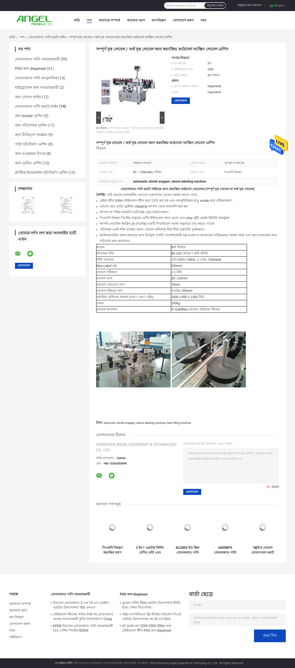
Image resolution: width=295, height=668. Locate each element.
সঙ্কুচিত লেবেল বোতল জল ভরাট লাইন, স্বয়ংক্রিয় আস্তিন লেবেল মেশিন (262, 550)
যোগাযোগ (180, 100)
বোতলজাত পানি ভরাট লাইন (47, 37)
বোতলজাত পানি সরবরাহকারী (37, 59)
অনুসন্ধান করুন (215, 5)
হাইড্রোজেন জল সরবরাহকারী (37, 87)
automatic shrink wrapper (119, 423)
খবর (203, 20)
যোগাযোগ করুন (183, 20)
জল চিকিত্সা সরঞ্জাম (31, 135)
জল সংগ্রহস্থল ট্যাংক (30, 153)
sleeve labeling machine (150, 423)
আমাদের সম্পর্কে (109, 20)
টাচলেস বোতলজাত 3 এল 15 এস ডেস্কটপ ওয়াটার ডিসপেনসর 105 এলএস (81, 605)
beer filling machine (179, 423)
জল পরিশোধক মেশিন (31, 125)
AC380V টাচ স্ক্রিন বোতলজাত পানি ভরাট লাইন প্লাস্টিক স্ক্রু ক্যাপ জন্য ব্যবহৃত (187, 550)
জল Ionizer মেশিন (29, 116)
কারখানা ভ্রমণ (136, 20)
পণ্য (89, 20)
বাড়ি (77, 20)
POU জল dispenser (30, 68)
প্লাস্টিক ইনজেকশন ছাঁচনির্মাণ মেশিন (41, 172)
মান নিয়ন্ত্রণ (159, 20)
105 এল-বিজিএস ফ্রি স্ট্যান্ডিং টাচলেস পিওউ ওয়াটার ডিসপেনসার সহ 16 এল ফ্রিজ (151, 616)
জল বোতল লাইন (28, 97)
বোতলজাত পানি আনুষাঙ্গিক (36, 78)
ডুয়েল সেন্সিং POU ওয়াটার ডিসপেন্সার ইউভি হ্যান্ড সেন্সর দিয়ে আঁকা (151, 605)
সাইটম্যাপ (15, 637)
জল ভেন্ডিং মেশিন (28, 163)
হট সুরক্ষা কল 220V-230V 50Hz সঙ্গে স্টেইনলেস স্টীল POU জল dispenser (146, 628)
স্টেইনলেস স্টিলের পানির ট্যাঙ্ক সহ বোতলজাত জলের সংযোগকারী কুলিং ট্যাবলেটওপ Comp (83, 616)
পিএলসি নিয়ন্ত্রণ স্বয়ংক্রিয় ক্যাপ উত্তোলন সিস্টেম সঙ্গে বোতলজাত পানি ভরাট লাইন (112, 550)
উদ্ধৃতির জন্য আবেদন (249, 5)
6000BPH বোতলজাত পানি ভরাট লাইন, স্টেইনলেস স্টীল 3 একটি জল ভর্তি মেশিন (225, 550)
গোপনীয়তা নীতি (64, 663)
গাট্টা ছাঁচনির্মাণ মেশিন (31, 144)
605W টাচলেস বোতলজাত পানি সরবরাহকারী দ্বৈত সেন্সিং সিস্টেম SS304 (83, 628)
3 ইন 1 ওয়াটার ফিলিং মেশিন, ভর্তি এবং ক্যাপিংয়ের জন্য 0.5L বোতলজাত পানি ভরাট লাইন (150, 550)
